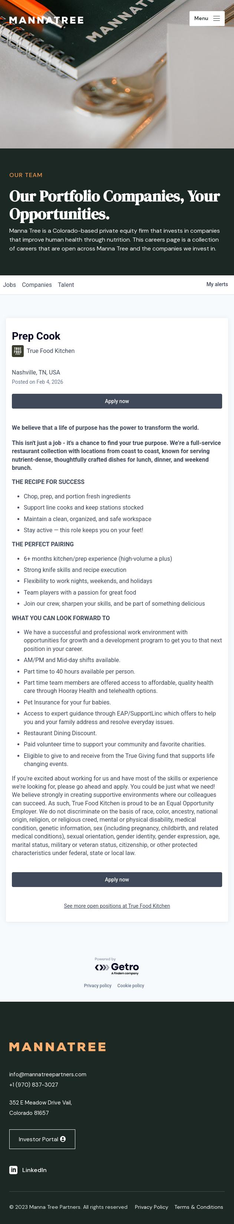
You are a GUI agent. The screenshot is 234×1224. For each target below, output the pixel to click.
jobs (9, 284)
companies (37, 284)
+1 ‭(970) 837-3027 (33, 1085)
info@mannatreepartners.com (47, 1074)
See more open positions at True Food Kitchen (117, 906)
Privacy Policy (151, 1207)
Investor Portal (38, 1139)
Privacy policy (97, 985)
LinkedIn (34, 1170)
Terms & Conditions (198, 1207)
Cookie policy (131, 985)
